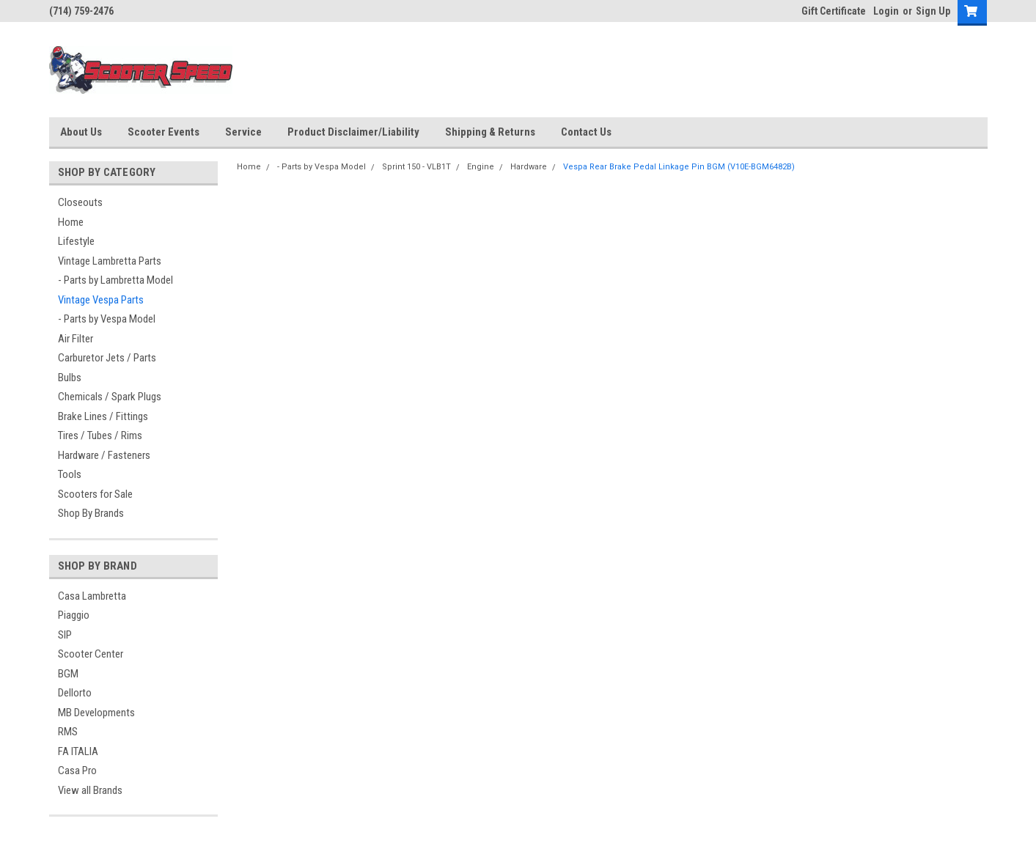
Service (243, 132)
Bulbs (69, 377)
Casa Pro (77, 770)
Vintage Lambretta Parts (109, 261)
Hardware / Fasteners (104, 455)
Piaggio (73, 615)
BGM (68, 673)
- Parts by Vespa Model (106, 318)
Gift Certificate (833, 11)
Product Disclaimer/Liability (353, 132)
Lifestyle (76, 241)
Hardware (528, 167)
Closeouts (80, 202)
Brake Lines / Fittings (103, 416)
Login (886, 11)
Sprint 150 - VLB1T (416, 167)
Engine (480, 167)
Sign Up (933, 11)
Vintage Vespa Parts (101, 299)
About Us (81, 132)
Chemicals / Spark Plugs (109, 396)
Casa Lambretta (92, 596)
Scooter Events (163, 132)
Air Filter (75, 338)
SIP (65, 634)
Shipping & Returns (490, 132)
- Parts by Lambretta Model (115, 280)
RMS (68, 731)
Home (71, 222)
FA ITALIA (78, 751)
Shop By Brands (91, 513)
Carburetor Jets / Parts (107, 357)
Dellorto (75, 692)
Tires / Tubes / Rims (100, 435)
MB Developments (96, 712)
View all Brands (90, 790)
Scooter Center (90, 654)
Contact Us (586, 132)
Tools (69, 474)
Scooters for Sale (95, 494)
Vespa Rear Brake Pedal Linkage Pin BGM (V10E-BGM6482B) (679, 167)
